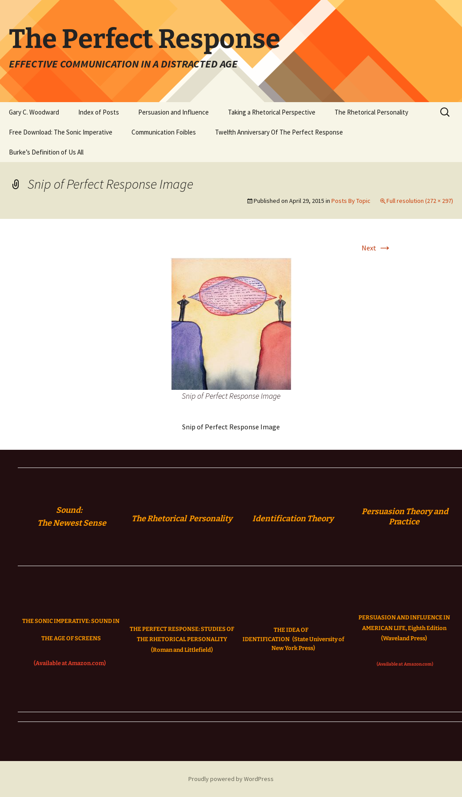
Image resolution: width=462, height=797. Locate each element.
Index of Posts (98, 112)
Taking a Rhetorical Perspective (271, 112)
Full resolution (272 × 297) (419, 201)
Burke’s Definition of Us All (46, 152)
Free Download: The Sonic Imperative (60, 132)
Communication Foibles (163, 132)
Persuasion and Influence (173, 112)
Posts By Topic (350, 201)
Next (377, 247)
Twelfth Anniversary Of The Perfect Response (279, 132)
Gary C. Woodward (34, 112)
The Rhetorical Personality (371, 112)
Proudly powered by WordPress (231, 779)
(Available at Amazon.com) (70, 663)
